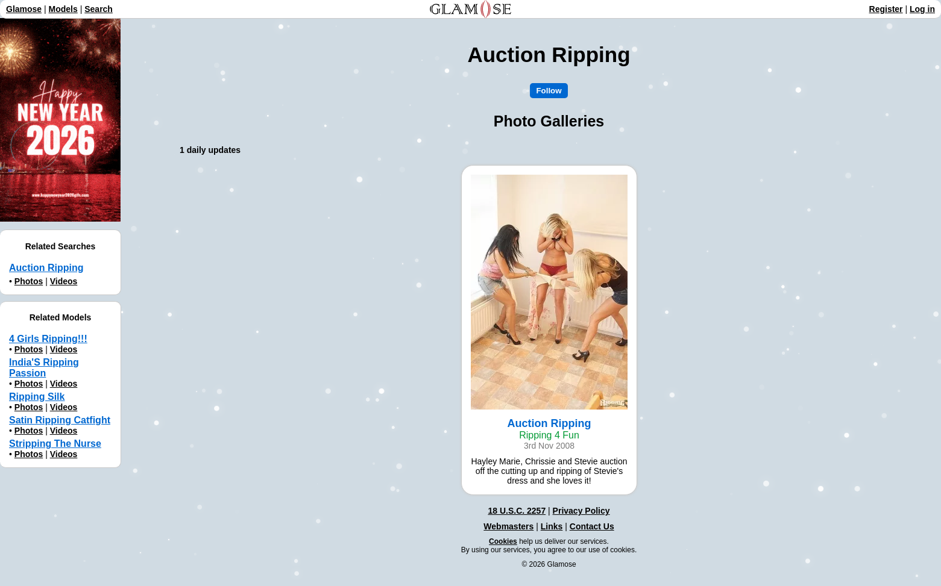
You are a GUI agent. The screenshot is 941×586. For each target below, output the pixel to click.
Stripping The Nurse (55, 443)
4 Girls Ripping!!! (48, 339)
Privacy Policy (581, 511)
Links (552, 526)
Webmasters (508, 526)
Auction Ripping (46, 268)
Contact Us (592, 526)
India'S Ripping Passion (44, 367)
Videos (64, 281)
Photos (28, 281)
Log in (922, 9)
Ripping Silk (37, 396)
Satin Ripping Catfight (59, 420)
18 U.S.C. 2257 (517, 511)
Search (98, 9)
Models (63, 9)
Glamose (24, 9)
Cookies (503, 541)
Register (886, 9)
